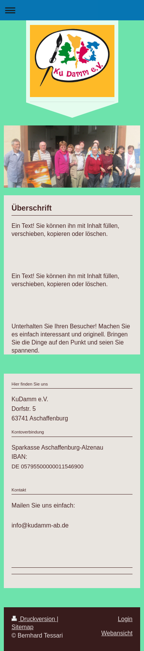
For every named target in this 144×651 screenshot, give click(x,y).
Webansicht (116, 633)
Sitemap (22, 627)
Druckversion (34, 619)
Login (125, 619)
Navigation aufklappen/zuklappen (72, 10)
